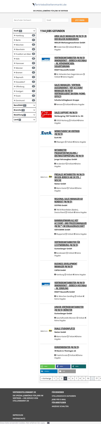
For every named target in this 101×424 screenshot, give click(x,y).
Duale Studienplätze (64, 328)
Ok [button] (48, 423)
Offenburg (24, 86)
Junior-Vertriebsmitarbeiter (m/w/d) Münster (69, 308)
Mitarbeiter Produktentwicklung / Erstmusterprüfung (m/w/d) (69, 152)
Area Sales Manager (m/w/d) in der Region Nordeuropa (70, 37)
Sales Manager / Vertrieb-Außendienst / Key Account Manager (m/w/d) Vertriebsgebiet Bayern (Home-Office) (70, 90)
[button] (24, 30)
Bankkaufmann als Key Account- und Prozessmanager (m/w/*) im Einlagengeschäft (70, 223)
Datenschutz (19, 418)
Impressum (18, 415)
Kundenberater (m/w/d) (66, 347)
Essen (24, 96)
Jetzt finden (79, 20)
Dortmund (24, 100)
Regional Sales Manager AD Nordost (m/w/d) (68, 200)
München (24, 44)
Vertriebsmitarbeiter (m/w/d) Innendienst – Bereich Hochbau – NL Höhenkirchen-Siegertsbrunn (70, 62)
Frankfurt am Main (24, 54)
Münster (24, 68)
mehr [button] (43, 423)
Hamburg (24, 35)
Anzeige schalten (60, 406)
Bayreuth (24, 77)
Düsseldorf (24, 82)
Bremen (24, 72)
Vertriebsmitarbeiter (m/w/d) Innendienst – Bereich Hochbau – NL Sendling (70, 285)
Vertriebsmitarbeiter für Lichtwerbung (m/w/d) (67, 243)
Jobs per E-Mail (59, 399)
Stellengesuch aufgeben (64, 396)
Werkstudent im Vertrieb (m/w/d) (67, 132)
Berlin (24, 40)
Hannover (24, 63)
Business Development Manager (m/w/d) (65, 265)
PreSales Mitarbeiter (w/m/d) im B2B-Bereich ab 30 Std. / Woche (69, 177)
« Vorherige (46, 378)
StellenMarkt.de (21, 401)
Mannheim (24, 49)
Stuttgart (24, 91)
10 (88, 378)
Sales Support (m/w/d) (66, 112)
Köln (24, 58)
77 (97, 378)
